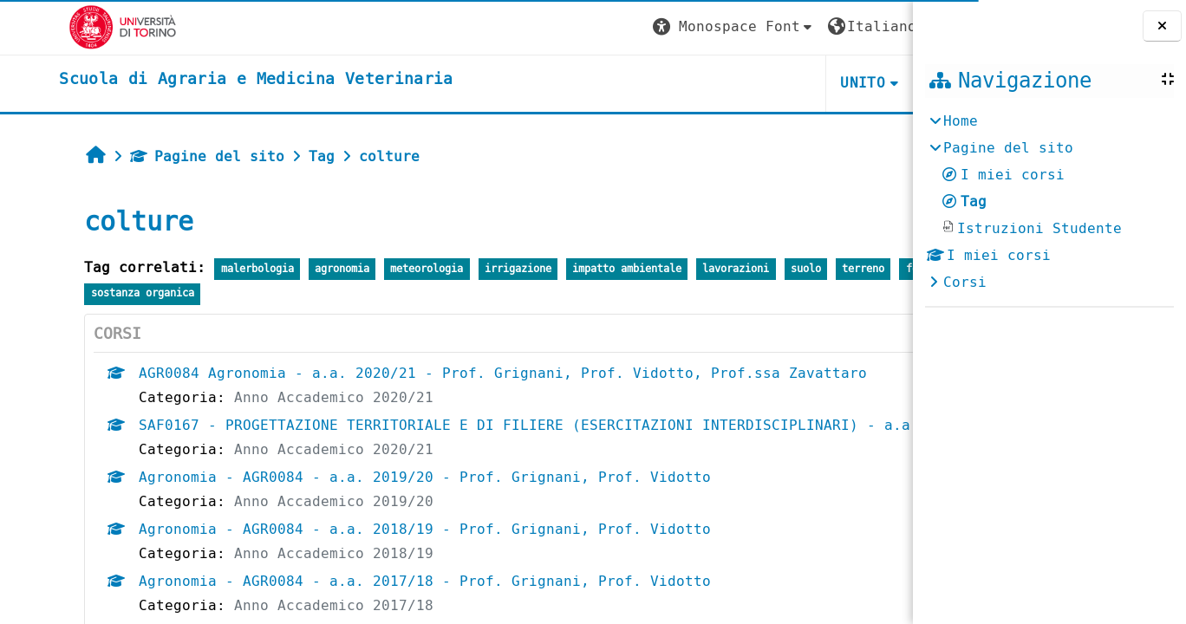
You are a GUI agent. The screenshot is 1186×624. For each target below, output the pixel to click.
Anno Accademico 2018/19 (287, 578)
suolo (758, 269)
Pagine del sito (160, 156)
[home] (200, 79)
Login (864, 26)
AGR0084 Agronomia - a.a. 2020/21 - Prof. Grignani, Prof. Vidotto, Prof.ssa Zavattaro (456, 373)
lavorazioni (688, 269)
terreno (816, 269)
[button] (576, 27)
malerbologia (209, 269)
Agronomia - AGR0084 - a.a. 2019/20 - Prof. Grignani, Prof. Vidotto (378, 501)
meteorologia (379, 269)
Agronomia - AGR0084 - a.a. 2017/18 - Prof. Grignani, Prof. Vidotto (378, 605)
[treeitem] (1049, 202)
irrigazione (470, 269)
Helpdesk (807, 83)
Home (960, 121)
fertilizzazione (88, 293)
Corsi (965, 282)
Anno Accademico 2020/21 (287, 397)
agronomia (295, 269)
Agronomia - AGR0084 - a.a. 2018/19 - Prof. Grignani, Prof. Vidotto (378, 553)
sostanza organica (207, 293)
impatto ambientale (580, 269)
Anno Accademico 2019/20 (287, 526)
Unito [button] (705, 83)
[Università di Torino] (67, 26)
